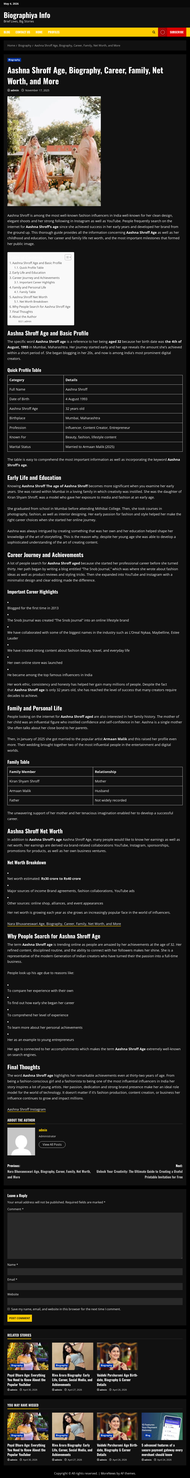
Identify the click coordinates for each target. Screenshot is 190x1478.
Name (12, 1265)
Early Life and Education (29, 273)
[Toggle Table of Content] (66, 257)
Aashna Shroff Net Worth (29, 297)
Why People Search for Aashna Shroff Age (41, 307)
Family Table (28, 292)
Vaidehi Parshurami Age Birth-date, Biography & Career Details (117, 1380)
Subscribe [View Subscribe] (171, 32)
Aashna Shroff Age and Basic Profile (37, 263)
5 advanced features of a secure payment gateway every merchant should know (162, 1450)
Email (12, 1279)
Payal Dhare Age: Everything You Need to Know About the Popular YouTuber (26, 1380)
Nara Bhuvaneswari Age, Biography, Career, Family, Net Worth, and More (64, 924)
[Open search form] (154, 32)
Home (39, 32)
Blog (7, 32)
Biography (14, 59)
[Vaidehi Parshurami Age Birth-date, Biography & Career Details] (117, 1356)
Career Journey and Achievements (36, 278)
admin (15, 90)
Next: (139, 1171)
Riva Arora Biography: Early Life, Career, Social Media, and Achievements (72, 1380)
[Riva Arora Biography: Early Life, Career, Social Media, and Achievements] (72, 1356)
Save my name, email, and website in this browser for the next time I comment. (66, 1309)
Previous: (51, 1171)
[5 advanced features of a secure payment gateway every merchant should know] (162, 1426)
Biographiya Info (27, 15)
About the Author (24, 317)
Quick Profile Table (32, 267)
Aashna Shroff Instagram (26, 1109)
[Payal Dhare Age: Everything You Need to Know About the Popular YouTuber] (27, 1356)
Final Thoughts (22, 312)
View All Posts (52, 1144)
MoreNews (108, 1473)
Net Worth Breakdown (34, 301)
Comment (15, 1209)
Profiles (53, 32)
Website (13, 1294)
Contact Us (23, 32)
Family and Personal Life (29, 287)
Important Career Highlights (37, 282)
